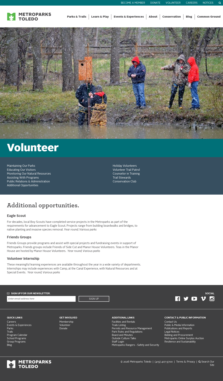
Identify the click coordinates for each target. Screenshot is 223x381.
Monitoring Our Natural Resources (29, 173)
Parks (10, 329)
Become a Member (133, 3)
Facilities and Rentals (123, 322)
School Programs (16, 338)
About (153, 17)
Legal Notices (171, 332)
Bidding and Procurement (178, 335)
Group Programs (16, 342)
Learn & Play (100, 17)
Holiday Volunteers (125, 166)
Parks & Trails (76, 17)
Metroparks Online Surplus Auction (184, 338)
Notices (208, 3)
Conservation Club (124, 181)
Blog (189, 17)
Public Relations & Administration (28, 181)
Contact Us (170, 322)
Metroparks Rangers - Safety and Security (135, 345)
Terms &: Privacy (185, 362)
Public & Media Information (179, 325)
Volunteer (173, 3)
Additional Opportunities (22, 185)
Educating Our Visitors (21, 170)
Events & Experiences (129, 17)
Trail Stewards (122, 177)
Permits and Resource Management (132, 329)
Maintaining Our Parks (21, 166)
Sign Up (94, 299)
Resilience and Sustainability (180, 342)
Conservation (171, 17)
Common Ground (209, 17)
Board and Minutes (122, 335)
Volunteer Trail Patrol (126, 170)
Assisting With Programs (23, 177)
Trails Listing (119, 325)
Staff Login (118, 342)
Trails (10, 332)
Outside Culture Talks (124, 338)
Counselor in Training (126, 173)
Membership (66, 322)
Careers (192, 3)
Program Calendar (17, 335)
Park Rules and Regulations (127, 332)
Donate (155, 3)
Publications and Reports (178, 329)
